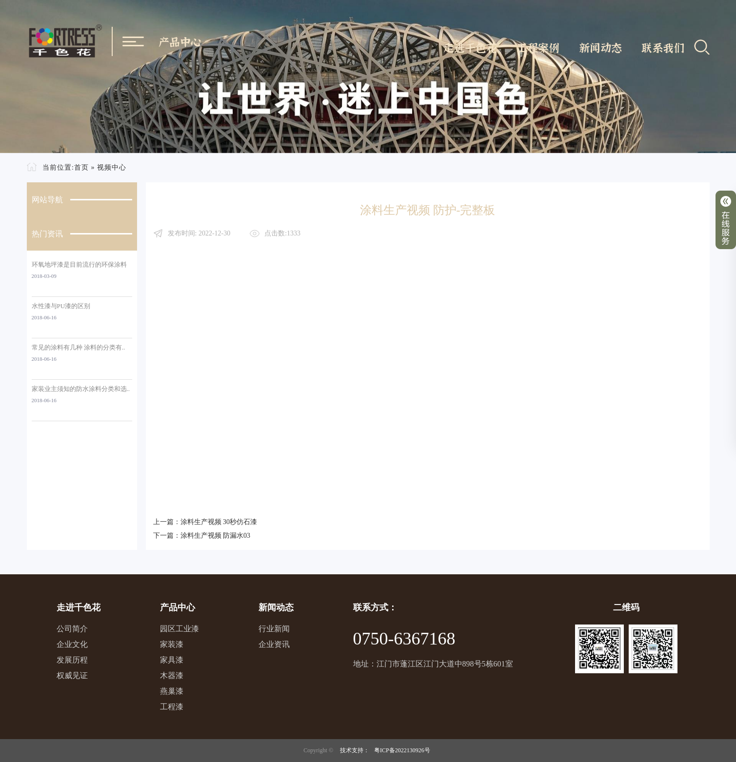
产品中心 (180, 41)
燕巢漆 (171, 691)
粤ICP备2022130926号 (402, 750)
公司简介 (72, 629)
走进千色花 (470, 47)
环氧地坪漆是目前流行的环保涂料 (79, 264)
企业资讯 (274, 644)
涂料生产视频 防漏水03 (215, 535)
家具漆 (171, 660)
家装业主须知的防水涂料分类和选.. (81, 388)
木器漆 (171, 675)
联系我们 (662, 47)
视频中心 (111, 167)
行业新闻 (274, 629)
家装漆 (171, 644)
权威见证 (72, 675)
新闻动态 (600, 47)
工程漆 (171, 707)
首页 (81, 167)
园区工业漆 (179, 629)
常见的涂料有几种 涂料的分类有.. (78, 347)
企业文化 (72, 644)
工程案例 (538, 47)
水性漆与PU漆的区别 (61, 306)
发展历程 (72, 660)
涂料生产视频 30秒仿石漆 (219, 522)
